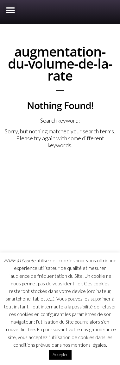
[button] (10, 10)
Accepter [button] (60, 354)
